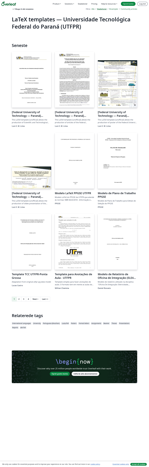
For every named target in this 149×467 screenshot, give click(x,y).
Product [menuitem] (56, 4)
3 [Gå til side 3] (23, 299)
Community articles (129, 9)
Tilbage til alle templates (22, 9)
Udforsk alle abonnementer (85, 374)
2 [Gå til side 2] (18, 299)
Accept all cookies (138, 464)
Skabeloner (102, 9)
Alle (93, 9)
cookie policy (95, 464)
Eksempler (113, 9)
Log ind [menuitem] (142, 4)
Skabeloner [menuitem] (83, 4)
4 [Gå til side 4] (28, 299)
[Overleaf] (8, 4)
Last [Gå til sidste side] (45, 299)
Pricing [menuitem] (94, 4)
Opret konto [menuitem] (128, 4)
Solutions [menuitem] (69, 4)
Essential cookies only (121, 464)
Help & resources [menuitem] (108, 4)
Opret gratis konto (60, 374)
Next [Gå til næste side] (35, 299)
